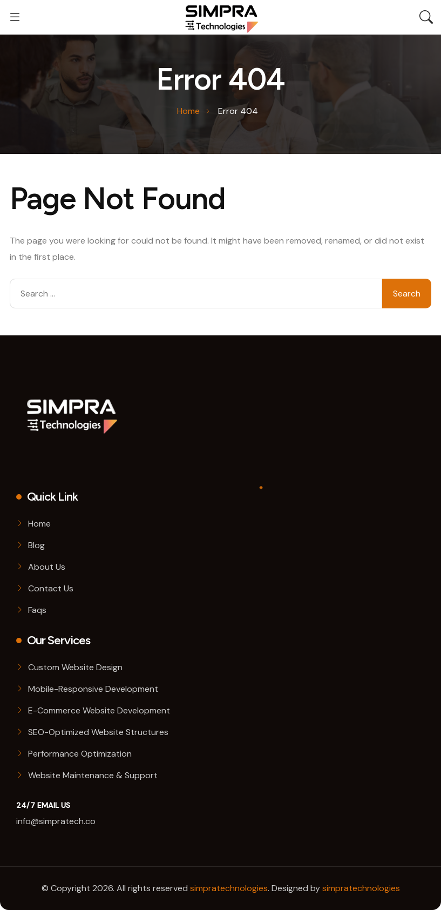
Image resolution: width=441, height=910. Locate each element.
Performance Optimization (80, 753)
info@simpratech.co (56, 821)
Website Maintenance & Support (93, 775)
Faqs (37, 610)
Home (39, 523)
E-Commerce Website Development (99, 710)
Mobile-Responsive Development (93, 689)
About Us (46, 566)
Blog (36, 545)
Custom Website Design (75, 667)
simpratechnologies (229, 888)
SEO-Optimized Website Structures (98, 732)
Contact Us (50, 588)
